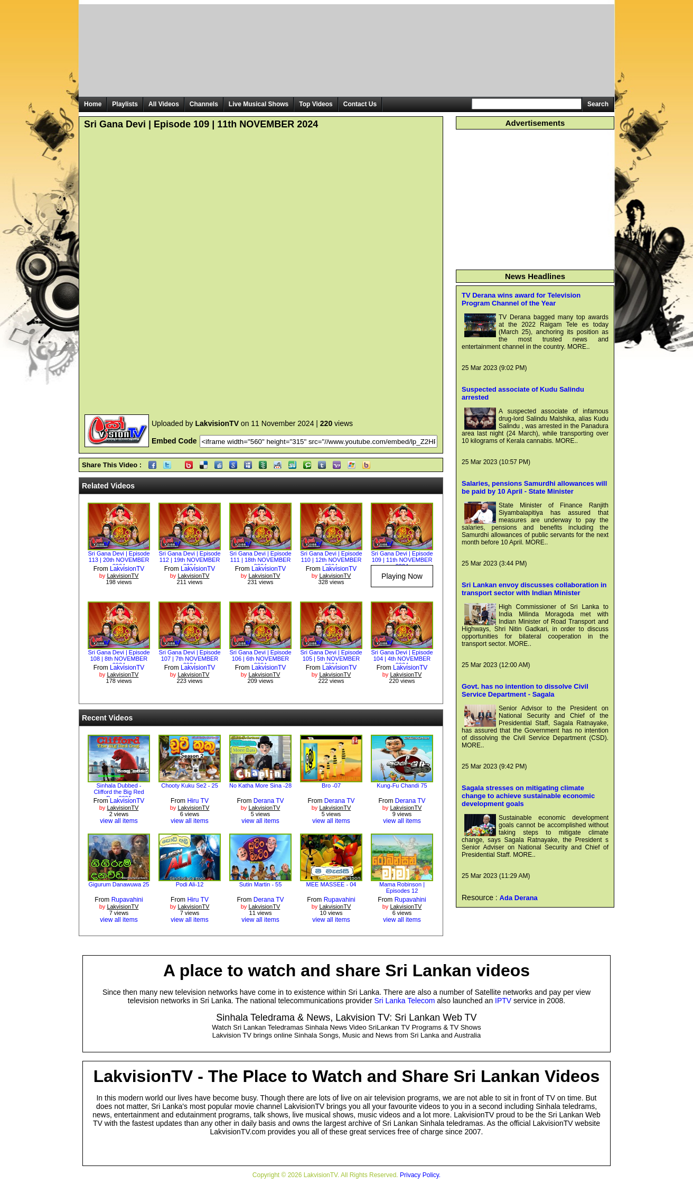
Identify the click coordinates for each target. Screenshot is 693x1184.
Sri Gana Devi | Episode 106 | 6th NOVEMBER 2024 (260, 658)
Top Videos (316, 104)
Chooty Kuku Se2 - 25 (189, 785)
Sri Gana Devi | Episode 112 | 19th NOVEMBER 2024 (189, 559)
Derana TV (269, 800)
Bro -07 (331, 785)
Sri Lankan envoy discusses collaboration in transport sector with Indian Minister (534, 589)
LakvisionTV (127, 568)
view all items (118, 821)
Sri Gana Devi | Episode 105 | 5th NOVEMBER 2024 (331, 658)
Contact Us (360, 104)
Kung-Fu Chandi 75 (402, 785)
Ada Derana (519, 898)
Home (92, 104)
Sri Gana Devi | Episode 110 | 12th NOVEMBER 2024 (331, 559)
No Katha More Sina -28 (260, 785)
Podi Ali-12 (190, 884)
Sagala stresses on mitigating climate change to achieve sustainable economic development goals (528, 796)
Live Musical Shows (258, 104)
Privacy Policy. (420, 1175)
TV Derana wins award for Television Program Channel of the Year (521, 299)
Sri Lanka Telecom (404, 1000)
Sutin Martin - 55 (260, 884)
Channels (204, 104)
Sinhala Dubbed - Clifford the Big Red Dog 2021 (118, 791)
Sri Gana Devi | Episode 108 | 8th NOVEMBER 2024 (118, 658)
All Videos (163, 104)
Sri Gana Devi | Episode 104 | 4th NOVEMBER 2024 (402, 658)
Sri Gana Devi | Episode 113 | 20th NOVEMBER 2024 (118, 559)
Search (597, 104)
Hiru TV (197, 800)
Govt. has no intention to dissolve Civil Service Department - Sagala (525, 690)
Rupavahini (127, 899)
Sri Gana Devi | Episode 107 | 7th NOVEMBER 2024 (189, 658)
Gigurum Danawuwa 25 (119, 884)
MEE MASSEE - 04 (331, 884)
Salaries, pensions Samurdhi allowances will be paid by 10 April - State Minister (534, 487)
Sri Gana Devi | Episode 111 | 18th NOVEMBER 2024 (260, 559)
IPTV (503, 1000)
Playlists (125, 104)
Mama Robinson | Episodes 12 (402, 887)
